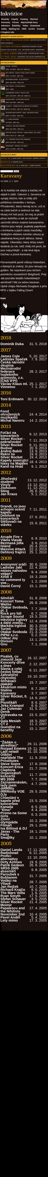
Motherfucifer (28, 50)
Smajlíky (7, 837)
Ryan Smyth (10, 896)
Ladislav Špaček (13, 359)
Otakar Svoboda (13, 632)
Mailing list (14, 29)
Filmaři (6, 825)
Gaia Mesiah (10, 721)
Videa (25, 25)
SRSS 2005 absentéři (9, 869)
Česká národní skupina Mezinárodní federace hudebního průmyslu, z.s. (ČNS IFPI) (12, 371)
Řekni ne (7, 454)
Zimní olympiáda (9, 820)
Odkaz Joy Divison (9, 639)
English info (8, 32)
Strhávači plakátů (8, 682)
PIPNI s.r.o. (9, 635)
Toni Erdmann (12, 399)
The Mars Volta (12, 893)
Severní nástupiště (38, 40)
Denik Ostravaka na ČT (11, 715)
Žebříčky (16, 25)
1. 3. (2, 53)
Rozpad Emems (13, 748)
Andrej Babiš (11, 451)
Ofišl (24, 29)
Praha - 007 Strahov (13, 46)
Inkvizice (5, 25)
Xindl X (6, 577)
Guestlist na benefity (10, 728)
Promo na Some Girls (13, 814)
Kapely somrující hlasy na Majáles (14, 461)
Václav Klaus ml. (14, 384)
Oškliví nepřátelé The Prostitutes (11, 758)
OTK (19, 50)
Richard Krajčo (12, 890)
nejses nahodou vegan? (13, 572)
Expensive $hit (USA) (36, 53)
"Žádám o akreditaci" (9, 743)
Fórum (15, 22)
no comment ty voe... (12, 581)
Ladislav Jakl (11, 567)
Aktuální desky (8, 63)
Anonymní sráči (13, 564)
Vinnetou (7, 387)
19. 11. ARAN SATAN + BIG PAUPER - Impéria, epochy (27, 158)
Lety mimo (9, 920)
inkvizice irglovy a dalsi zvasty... (13, 621)
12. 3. (2, 57)
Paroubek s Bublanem (9, 875)
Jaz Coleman (11, 708)
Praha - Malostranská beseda (17, 40)
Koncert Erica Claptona (11, 768)
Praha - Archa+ (11, 57)
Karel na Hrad (11, 466)
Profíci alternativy (9, 857)
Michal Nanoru (12, 420)
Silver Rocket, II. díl (13, 697)
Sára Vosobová (7, 43)
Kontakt (41, 29)
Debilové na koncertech (10, 516)
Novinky (5, 19)
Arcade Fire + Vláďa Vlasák (11, 538)
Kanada (6, 807)
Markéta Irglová (13, 626)
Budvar (6, 448)
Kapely (14, 19)
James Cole (10, 356)
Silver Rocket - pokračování (12, 440)
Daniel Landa (11, 850)
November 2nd (12, 914)
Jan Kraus (8, 494)
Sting (4, 491)
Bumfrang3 (40, 50)
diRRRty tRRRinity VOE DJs (12, 791)
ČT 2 (4, 724)
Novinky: (4, 158)
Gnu (3, 644)
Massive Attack (12, 549)
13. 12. (3, 46)
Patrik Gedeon (12, 865)
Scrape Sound (12, 616)
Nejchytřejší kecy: (8, 165)
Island (5, 546)
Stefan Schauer (13, 899)
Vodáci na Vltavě (8, 882)
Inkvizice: (4, 162)
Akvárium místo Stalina (13, 688)
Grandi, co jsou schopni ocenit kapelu (13, 509)
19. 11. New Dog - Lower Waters (28, 165)
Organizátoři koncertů (10, 774)
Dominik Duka (12, 344)
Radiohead (9, 853)
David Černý (10, 586)
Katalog (24, 19)
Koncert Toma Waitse (12, 602)
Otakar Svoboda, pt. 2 (14, 608)
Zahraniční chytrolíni (9, 676)
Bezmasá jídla (11, 543)
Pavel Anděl (10, 917)
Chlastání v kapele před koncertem (10, 801)
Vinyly (5, 485)
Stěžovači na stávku (11, 523)
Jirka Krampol (12, 705)
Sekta (4, 29)
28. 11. (3, 40)
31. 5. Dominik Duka (16, 162)
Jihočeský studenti (8, 480)
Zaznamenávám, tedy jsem (13, 783)
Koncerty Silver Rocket (12, 36)
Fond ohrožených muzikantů (10, 414)
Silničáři (7, 598)
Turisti (5, 629)
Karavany (8, 693)
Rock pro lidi (11, 613)
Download (35, 25)
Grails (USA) (22, 53)
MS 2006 (7, 779)
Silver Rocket (11, 445)
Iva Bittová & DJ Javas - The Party (13, 831)
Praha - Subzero (10, 53)
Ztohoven (8, 488)
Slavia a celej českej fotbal (11, 670)
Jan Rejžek (9, 886)
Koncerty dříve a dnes (12, 664)
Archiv (31, 29)
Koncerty (5, 22)
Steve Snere (10, 764)
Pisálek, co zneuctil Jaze (11, 657)
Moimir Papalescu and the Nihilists (12, 908)
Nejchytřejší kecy (29, 22)
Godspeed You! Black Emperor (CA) (31, 57)
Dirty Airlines (11, 862)
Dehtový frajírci (13, 552)
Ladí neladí (9, 751)
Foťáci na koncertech (9, 434)
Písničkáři (8, 702)
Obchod (34, 19)
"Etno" (5, 810)
